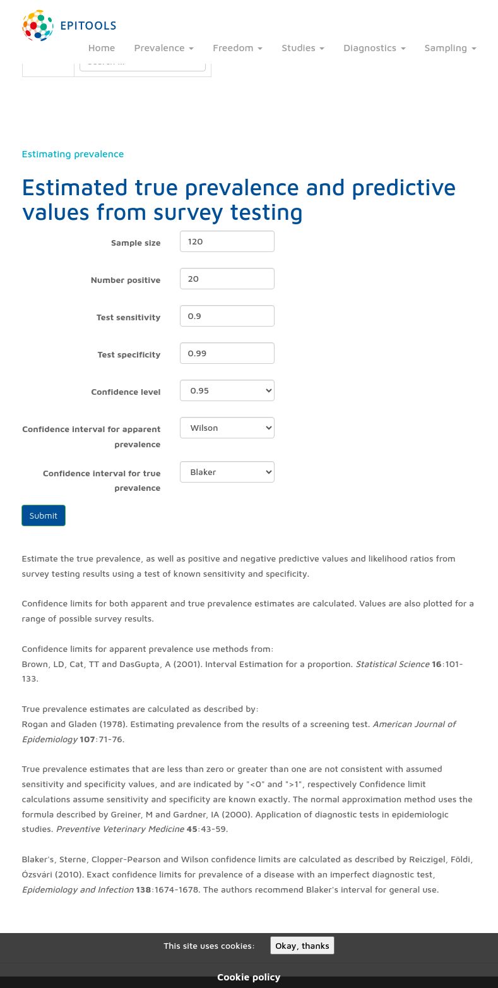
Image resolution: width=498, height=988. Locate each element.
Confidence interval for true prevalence (102, 480)
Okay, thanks (302, 945)
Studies (303, 47)
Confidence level (125, 391)
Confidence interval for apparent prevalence (91, 436)
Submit (44, 515)
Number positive (126, 279)
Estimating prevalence (73, 153)
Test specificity (129, 354)
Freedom (238, 47)
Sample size (135, 242)
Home (102, 47)
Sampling (451, 47)
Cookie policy (248, 976)
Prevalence (164, 47)
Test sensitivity (129, 316)
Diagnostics (374, 47)
